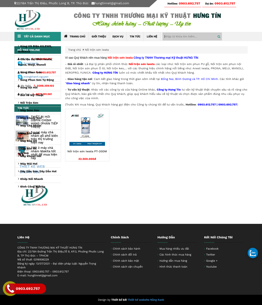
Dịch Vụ (117, 36)
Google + (212, 260)
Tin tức (135, 36)
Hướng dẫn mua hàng (173, 260)
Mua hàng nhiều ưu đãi (174, 248)
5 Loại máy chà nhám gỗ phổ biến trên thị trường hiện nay (44, 137)
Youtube (211, 266)
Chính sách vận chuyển (128, 266)
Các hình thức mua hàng (175, 254)
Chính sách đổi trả (125, 254)
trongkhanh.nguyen (33, 76)
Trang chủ (74, 36)
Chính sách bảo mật (126, 260)
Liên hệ (152, 36)
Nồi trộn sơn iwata (97, 49)
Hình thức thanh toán (173, 266)
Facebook (212, 248)
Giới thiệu (99, 36)
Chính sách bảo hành (126, 248)
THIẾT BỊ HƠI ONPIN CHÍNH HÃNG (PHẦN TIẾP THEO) (44, 122)
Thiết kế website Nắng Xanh (146, 299)
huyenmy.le (28, 63)
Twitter (210, 254)
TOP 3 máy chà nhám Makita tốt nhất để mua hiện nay (44, 153)
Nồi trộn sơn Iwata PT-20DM (87, 151)
